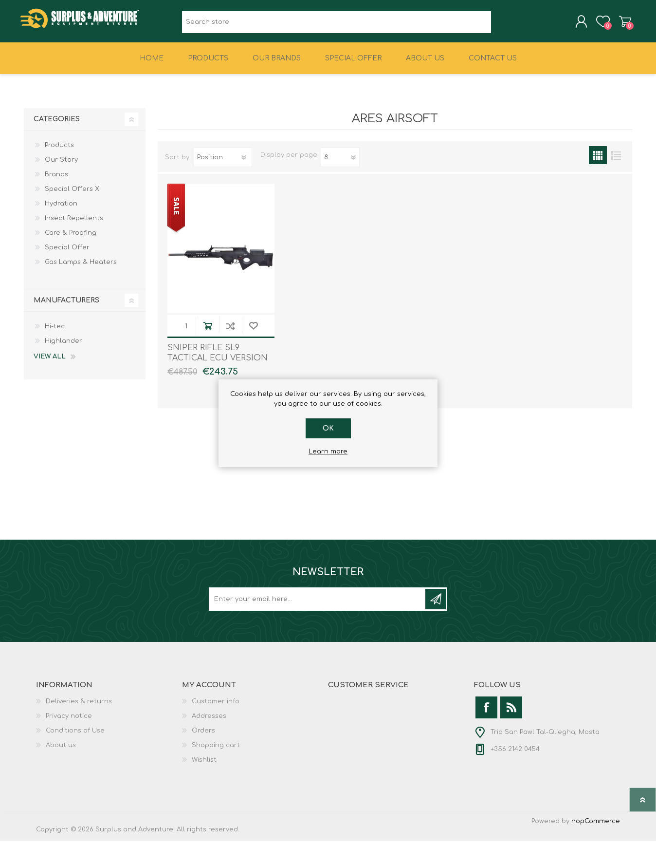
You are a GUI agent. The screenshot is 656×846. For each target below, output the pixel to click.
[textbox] (336, 25)
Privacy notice (69, 721)
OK (328, 428)
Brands (56, 179)
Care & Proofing (70, 238)
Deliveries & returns (79, 706)
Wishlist (204, 765)
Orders (203, 736)
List (616, 160)
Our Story (61, 165)
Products (59, 150)
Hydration (61, 209)
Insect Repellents (74, 223)
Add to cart (207, 331)
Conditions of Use (75, 736)
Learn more (328, 451)
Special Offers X (72, 194)
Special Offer (67, 252)
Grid (598, 160)
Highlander (63, 346)
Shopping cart (621, 24)
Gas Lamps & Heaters (81, 267)
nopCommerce (595, 826)
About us (61, 750)
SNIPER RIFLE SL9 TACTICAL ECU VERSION (217, 358)
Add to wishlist (253, 331)
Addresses (209, 721)
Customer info (215, 706)
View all (50, 361)
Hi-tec (55, 331)
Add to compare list (230, 331)
